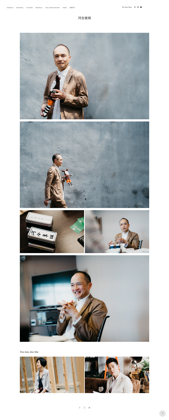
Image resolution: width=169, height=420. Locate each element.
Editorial (20, 7)
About (72, 7)
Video (64, 7)
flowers (29, 7)
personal (39, 7)
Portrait (10, 7)
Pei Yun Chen (126, 7)
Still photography (52, 7)
